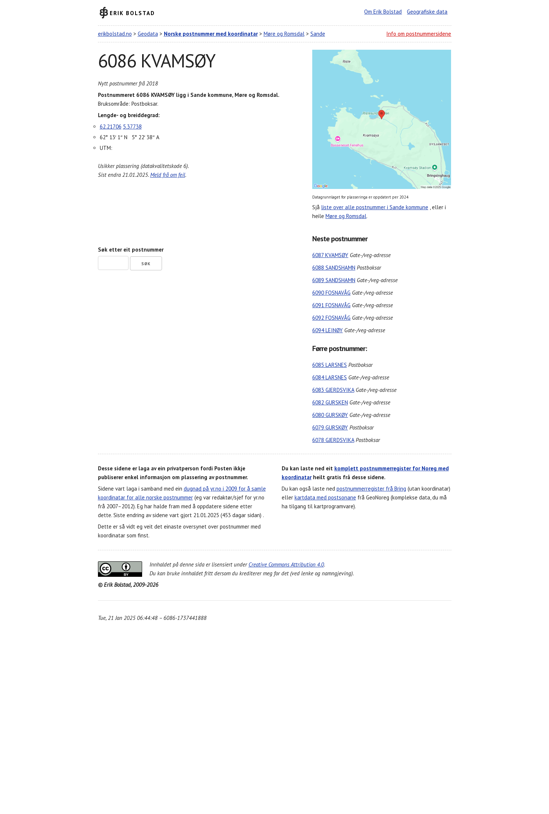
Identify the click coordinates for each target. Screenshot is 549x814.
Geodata (148, 33)
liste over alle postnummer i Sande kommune (374, 207)
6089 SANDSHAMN (333, 280)
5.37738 (132, 126)
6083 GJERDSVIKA (333, 389)
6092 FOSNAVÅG (331, 317)
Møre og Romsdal (284, 33)
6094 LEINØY (327, 330)
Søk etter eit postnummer (130, 249)
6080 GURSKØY (330, 414)
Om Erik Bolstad (383, 11)
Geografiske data (427, 11)
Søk (146, 263)
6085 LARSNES (329, 364)
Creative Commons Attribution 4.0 (286, 564)
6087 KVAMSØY (330, 255)
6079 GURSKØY (330, 427)
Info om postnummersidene (418, 33)
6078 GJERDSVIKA (333, 439)
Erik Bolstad (132, 13)
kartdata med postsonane (325, 497)
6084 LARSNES (329, 377)
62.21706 (111, 126)
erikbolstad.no (115, 33)
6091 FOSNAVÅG (331, 305)
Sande (317, 33)
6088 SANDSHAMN (333, 267)
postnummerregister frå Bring (371, 488)
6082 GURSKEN (330, 402)
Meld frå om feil (167, 174)
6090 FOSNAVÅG (331, 292)
